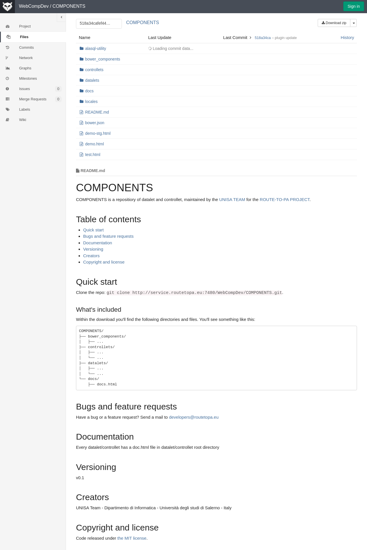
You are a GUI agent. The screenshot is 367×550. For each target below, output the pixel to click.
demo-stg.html (98, 133)
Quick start (93, 229)
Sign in (354, 6)
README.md (97, 112)
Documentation (97, 242)
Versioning (93, 249)
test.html (92, 154)
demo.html (94, 144)
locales (91, 101)
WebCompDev (34, 6)
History (347, 37)
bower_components (102, 59)
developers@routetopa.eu (193, 417)
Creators (91, 255)
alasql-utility (95, 48)
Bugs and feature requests (108, 236)
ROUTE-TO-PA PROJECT (285, 199)
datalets (92, 80)
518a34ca (263, 38)
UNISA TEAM (232, 199)
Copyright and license (103, 262)
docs (89, 91)
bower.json (94, 122)
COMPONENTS (68, 6)
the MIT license (131, 538)
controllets (94, 69)
